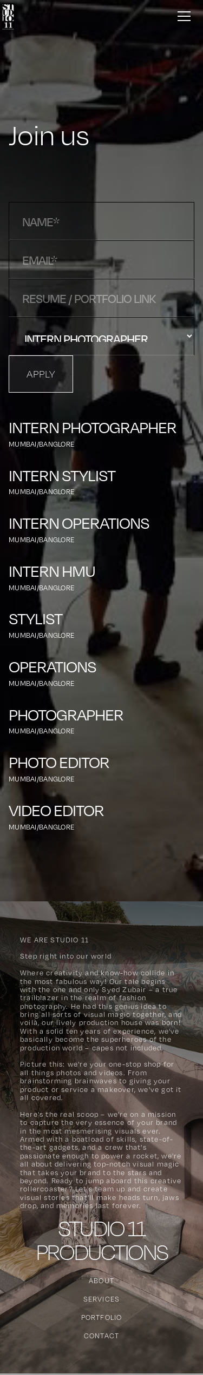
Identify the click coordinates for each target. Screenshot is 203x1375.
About (101, 1280)
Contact (101, 1335)
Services (101, 1299)
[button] (182, 15)
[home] (7, 16)
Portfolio (101, 1317)
